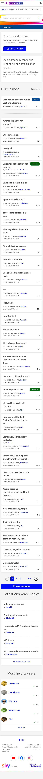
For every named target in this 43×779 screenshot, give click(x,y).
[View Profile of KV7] (21, 427)
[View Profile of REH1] (22, 410)
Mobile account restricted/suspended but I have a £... (16, 492)
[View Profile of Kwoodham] (24, 512)
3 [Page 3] (20, 579)
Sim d (5, 289)
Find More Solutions (21, 661)
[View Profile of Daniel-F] (23, 107)
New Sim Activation (12, 259)
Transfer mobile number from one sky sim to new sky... (14, 359)
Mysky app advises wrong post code (21, 651)
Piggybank (8, 302)
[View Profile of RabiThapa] (24, 203)
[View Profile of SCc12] (22, 263)
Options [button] (34, 89)
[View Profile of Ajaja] (21, 347)
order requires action (13, 389)
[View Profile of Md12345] (23, 380)
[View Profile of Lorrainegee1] (11, 654)
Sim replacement (11, 329)
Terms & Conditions (34, 745)
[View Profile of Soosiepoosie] (25, 366)
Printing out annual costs (16, 615)
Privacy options (7, 745)
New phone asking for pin (15, 508)
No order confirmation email (16, 376)
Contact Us (37, 749)
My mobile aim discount (14, 246)
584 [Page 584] (29, 579)
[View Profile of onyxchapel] (25, 446)
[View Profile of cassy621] (10, 632)
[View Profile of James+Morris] (25, 190)
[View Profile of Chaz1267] (22, 236)
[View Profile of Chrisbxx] (23, 306)
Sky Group (5, 751)
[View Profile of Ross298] (23, 320)
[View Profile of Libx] (22, 499)
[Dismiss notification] (40, 9)
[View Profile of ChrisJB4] (10, 618)
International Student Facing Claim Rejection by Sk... (15, 420)
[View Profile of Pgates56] (23, 128)
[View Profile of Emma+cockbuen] (9, 154)
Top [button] (22, 740)
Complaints (6, 749)
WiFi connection (11, 135)
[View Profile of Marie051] (23, 139)
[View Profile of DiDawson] (23, 280)
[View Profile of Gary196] (9, 643)
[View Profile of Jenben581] (25, 173)
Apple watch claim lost (13, 199)
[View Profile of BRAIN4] (22, 479)
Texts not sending (11, 522)
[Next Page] (36, 578)
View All (21, 727)
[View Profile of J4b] (21, 526)
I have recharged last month (16, 549)
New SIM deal (9, 316)
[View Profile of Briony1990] (24, 542)
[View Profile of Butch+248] (23, 567)
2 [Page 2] (16, 579)
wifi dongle (9, 640)
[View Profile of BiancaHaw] (24, 463)
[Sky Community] (14, 3)
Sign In (40, 3)
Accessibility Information (33, 747)
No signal (7, 148)
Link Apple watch (11, 563)
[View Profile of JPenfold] (24, 293)
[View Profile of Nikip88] (22, 333)
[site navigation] (2, 3)
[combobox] (19, 18)
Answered (34, 164)
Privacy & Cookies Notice (10, 747)
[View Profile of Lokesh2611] (24, 553)
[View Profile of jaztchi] (22, 393)
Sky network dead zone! (14, 343)
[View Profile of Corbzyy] (22, 250)
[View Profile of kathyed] (23, 220)
